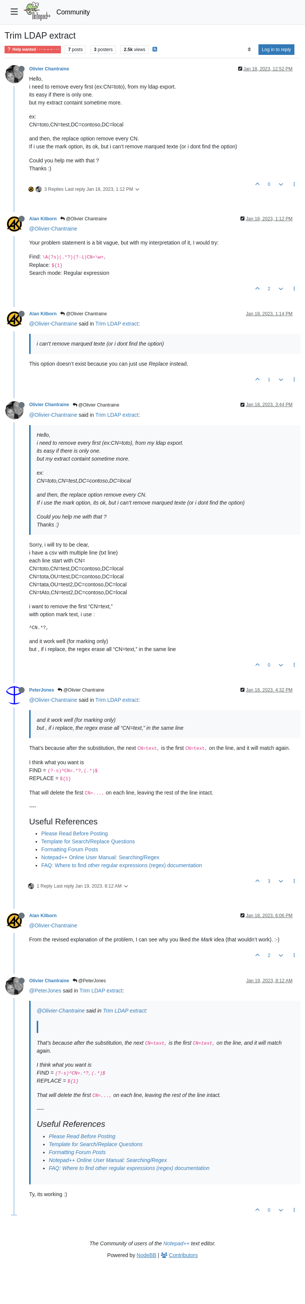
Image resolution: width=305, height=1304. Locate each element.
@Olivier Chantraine (83, 218)
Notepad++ (176, 1243)
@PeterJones (89, 980)
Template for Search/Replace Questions (88, 841)
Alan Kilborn (43, 218)
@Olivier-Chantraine (53, 229)
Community (73, 12)
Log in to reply (276, 49)
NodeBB (146, 1255)
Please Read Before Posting (74, 833)
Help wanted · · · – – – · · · (32, 49)
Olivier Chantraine (49, 69)
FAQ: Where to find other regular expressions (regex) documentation (121, 865)
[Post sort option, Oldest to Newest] (249, 49)
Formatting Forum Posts (69, 849)
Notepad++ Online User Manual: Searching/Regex (100, 857)
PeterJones (41, 690)
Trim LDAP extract (116, 324)
